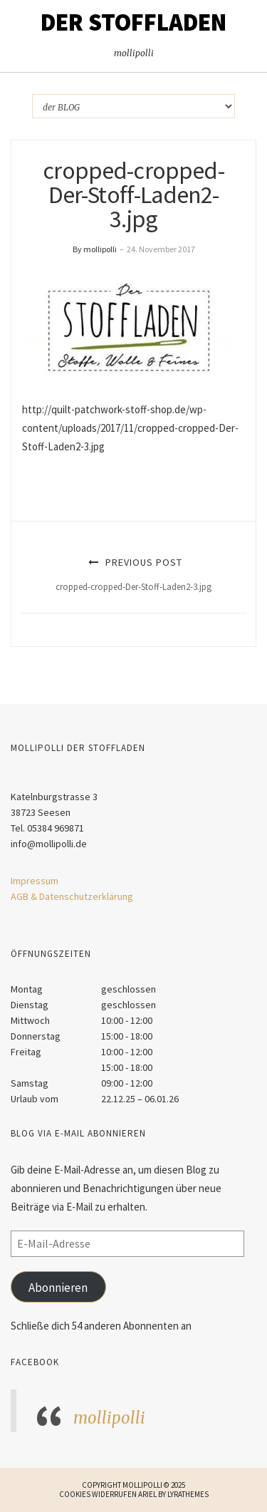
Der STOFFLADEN (133, 22)
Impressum (34, 880)
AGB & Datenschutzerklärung (72, 896)
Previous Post (133, 574)
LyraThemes (188, 1494)
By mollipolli (95, 249)
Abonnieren (58, 1287)
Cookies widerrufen (98, 1494)
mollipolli (109, 1418)
